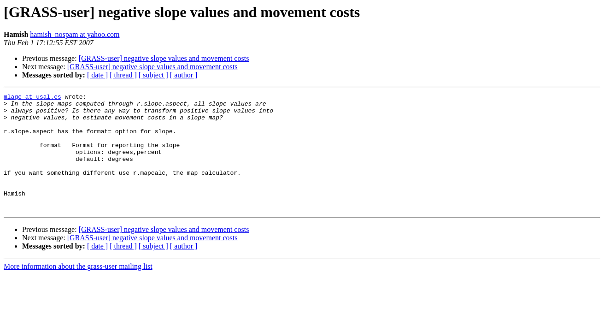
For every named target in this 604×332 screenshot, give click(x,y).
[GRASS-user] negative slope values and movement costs (164, 58)
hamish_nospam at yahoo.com (74, 34)
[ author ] (184, 75)
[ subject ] (153, 75)
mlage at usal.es (32, 98)
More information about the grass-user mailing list (78, 290)
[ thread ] (123, 75)
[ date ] (97, 75)
